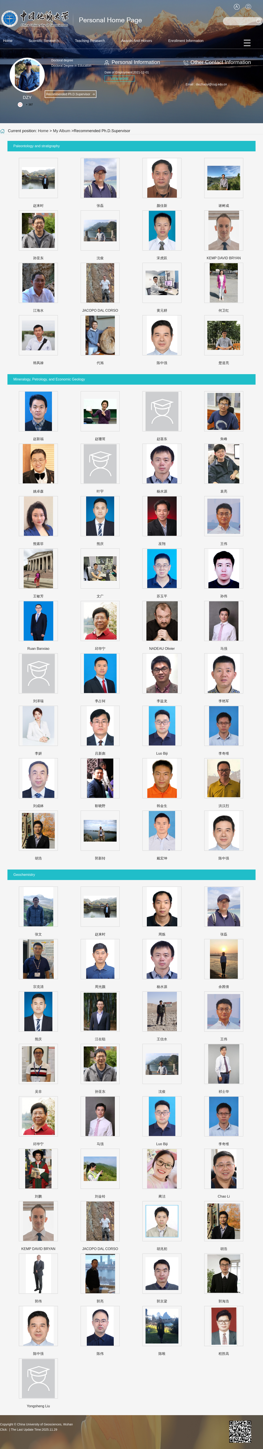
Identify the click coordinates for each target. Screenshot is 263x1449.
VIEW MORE (120, 78)
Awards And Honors (136, 41)
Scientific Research (44, 41)
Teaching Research (90, 41)
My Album (61, 131)
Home (7, 41)
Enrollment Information (186, 41)
